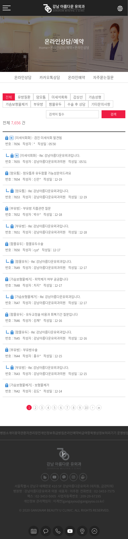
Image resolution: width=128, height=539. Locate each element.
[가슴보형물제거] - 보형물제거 (29, 385)
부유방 (38, 104)
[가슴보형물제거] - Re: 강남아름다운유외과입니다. (48, 296)
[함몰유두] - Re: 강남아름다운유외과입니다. (43, 261)
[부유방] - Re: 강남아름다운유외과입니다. (42, 226)
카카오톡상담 (49, 77)
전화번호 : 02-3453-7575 (97, 491)
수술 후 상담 (76, 104)
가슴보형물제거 (17, 104)
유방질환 (24, 96)
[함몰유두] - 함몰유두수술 (26, 243)
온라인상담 (22, 77)
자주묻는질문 (103, 77)
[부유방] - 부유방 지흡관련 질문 (30, 208)
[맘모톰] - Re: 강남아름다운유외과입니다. (42, 191)
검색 (113, 114)
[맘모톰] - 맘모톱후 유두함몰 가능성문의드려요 (40, 173)
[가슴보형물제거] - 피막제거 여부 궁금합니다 (39, 279)
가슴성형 (95, 96)
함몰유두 (55, 104)
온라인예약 (76, 77)
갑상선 (78, 96)
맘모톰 (41, 96)
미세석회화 (59, 96)
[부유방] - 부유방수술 (24, 350)
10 (86, 407)
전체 (9, 96)
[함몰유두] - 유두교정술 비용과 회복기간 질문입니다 (44, 314)
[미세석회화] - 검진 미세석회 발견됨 (38, 137)
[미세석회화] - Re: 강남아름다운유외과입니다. (50, 155)
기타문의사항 (100, 104)
